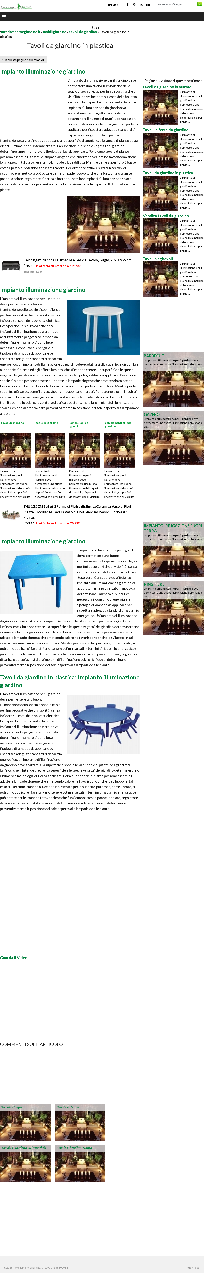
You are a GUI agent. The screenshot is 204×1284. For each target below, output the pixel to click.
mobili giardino (54, 32)
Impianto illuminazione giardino (42, 71)
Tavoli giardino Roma (74, 1148)
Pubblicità (193, 1267)
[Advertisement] (45, 27)
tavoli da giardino (83, 32)
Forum (113, 4)
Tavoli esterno (67, 1107)
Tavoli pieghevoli (15, 1107)
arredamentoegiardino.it (20, 32)
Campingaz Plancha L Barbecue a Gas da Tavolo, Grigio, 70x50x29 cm (77, 260)
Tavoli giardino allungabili (23, 1148)
